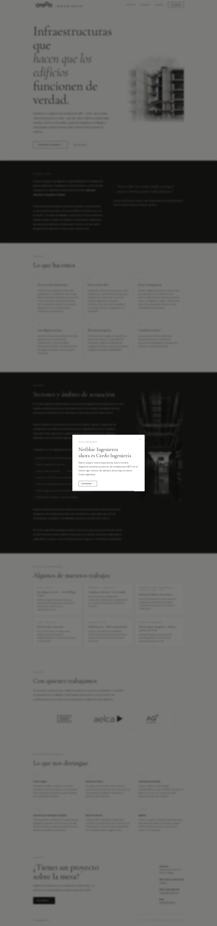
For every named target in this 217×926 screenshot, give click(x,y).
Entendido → (88, 483)
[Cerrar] (139, 439)
